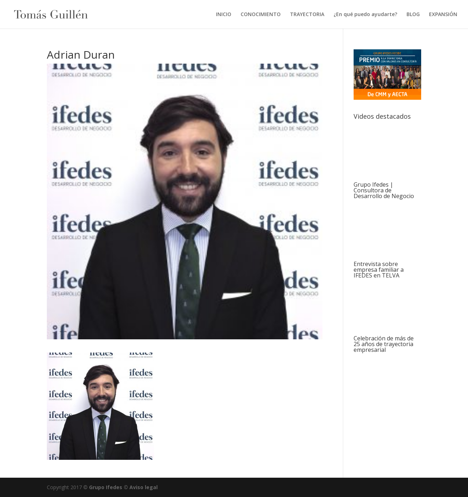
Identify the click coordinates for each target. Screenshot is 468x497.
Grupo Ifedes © (109, 487)
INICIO (223, 15)
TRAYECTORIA (307, 15)
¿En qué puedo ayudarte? (365, 15)
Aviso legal (143, 487)
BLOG (413, 15)
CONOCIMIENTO (261, 15)
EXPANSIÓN (443, 15)
